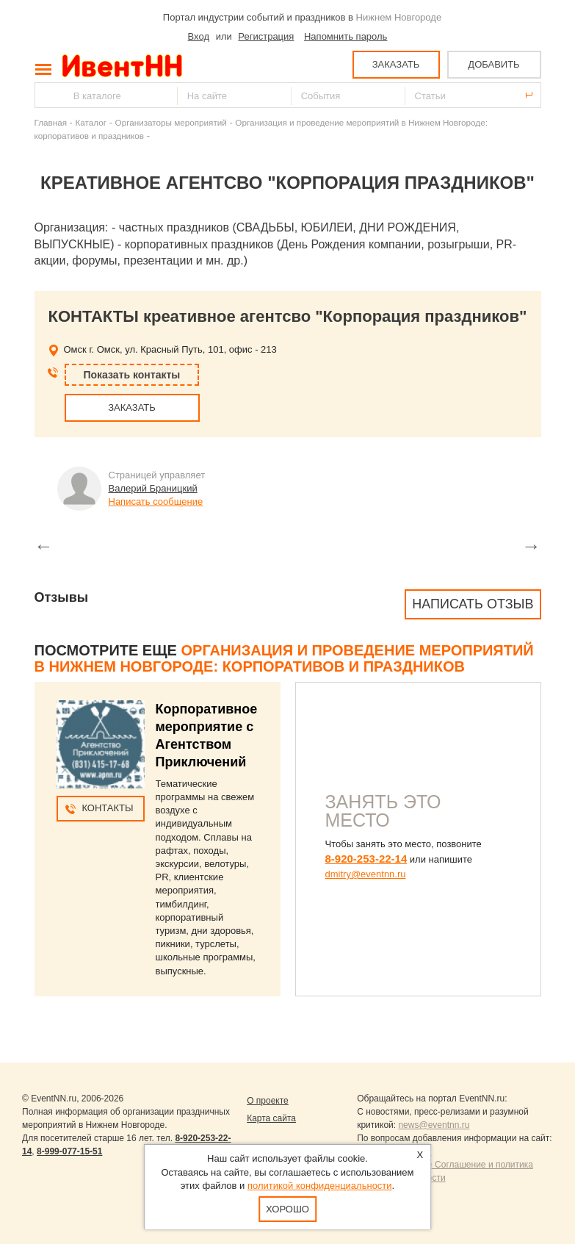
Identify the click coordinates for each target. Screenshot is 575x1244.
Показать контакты (132, 375)
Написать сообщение (156, 501)
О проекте (268, 1101)
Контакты (107, 807)
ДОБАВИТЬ (493, 64)
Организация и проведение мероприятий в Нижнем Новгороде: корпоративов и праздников (284, 658)
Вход (198, 36)
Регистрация (266, 36)
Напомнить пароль (345, 36)
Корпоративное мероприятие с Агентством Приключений (207, 735)
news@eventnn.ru (433, 1125)
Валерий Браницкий (153, 488)
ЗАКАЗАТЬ (396, 64)
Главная (51, 122)
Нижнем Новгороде (399, 17)
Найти (47, 95)
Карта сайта (271, 1118)
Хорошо (287, 1209)
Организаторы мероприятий (171, 122)
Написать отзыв (472, 604)
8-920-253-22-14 (366, 858)
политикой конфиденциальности (319, 1185)
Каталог (91, 122)
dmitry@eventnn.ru (365, 874)
